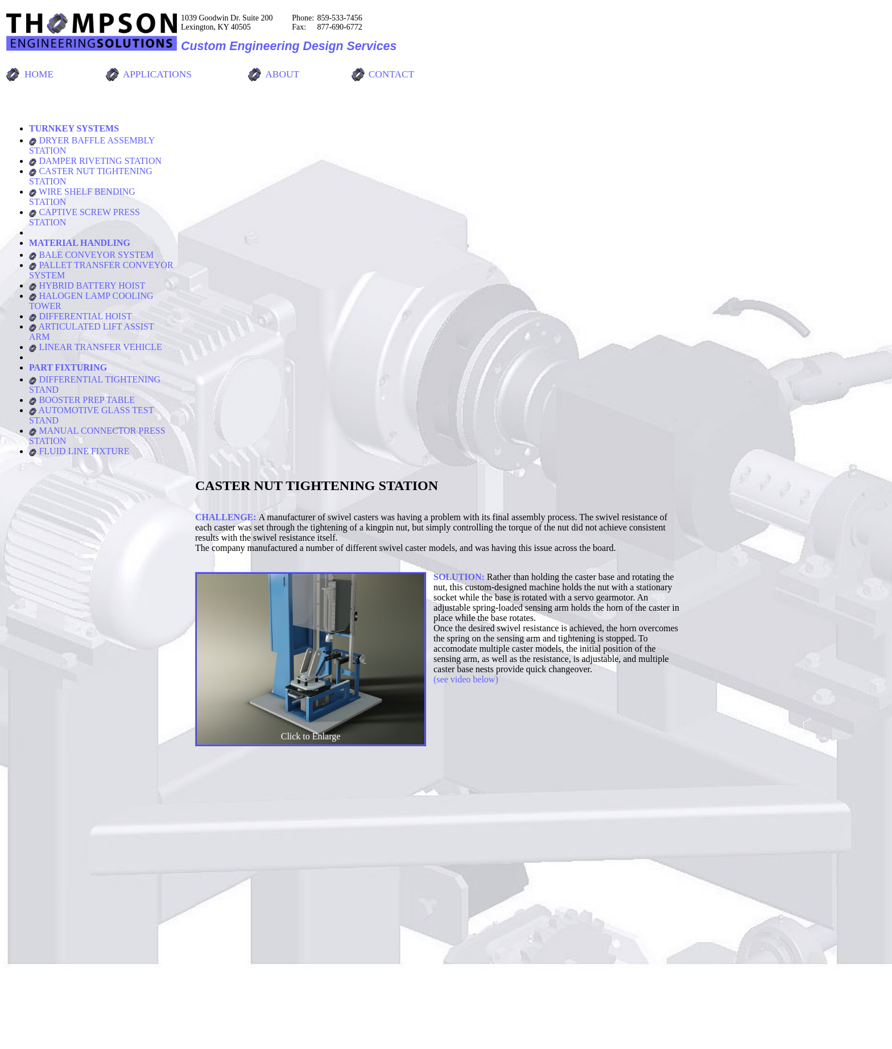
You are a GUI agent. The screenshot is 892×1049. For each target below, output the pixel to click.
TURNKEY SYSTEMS (74, 128)
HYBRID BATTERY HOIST (87, 285)
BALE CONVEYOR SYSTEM (91, 255)
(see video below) (465, 679)
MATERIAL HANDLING (79, 243)
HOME (38, 74)
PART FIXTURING (68, 367)
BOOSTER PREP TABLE (82, 400)
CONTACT (391, 74)
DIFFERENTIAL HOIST (80, 316)
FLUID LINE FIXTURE (79, 451)
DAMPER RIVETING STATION (95, 161)
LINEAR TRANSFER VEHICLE (95, 347)
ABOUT (282, 74)
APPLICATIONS (157, 74)
